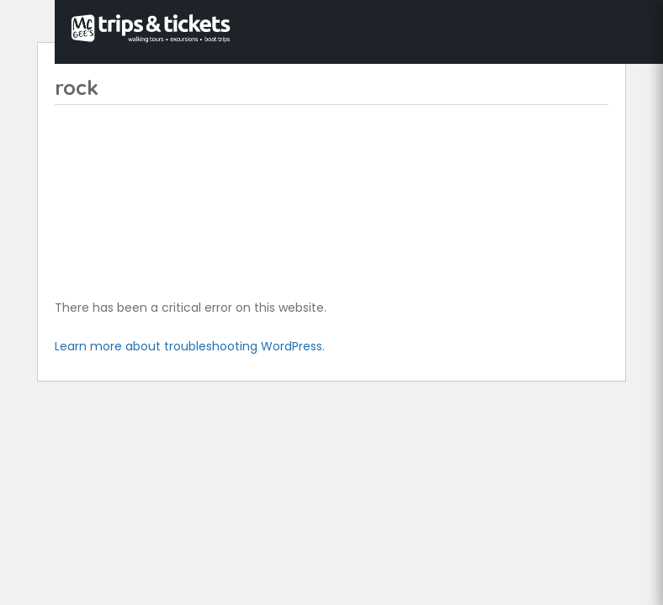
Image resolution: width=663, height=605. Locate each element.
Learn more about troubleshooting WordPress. (190, 346)
